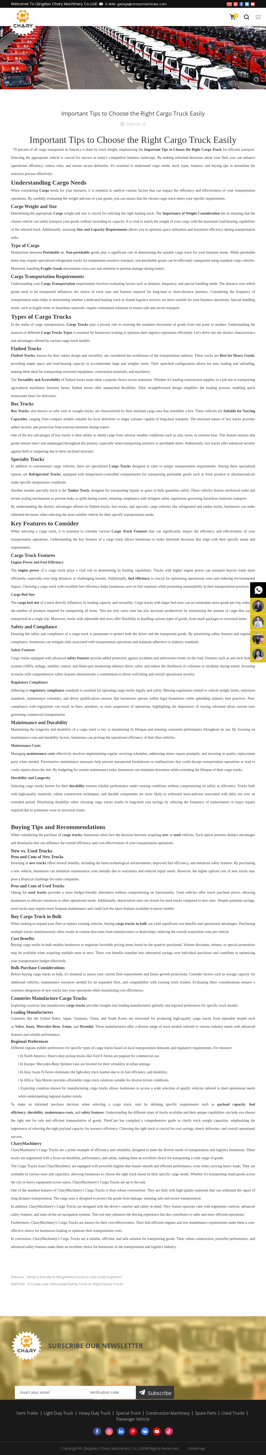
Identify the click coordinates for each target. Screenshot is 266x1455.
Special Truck (128, 1413)
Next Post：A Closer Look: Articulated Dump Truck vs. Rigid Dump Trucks (67, 1302)
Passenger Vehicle (133, 1419)
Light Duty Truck (58, 1413)
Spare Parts (205, 1413)
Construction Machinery (168, 1413)
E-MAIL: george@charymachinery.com (136, 4)
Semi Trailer (27, 1413)
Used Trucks (233, 1413)
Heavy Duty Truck (94, 1413)
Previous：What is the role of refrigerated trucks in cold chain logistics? (67, 1295)
